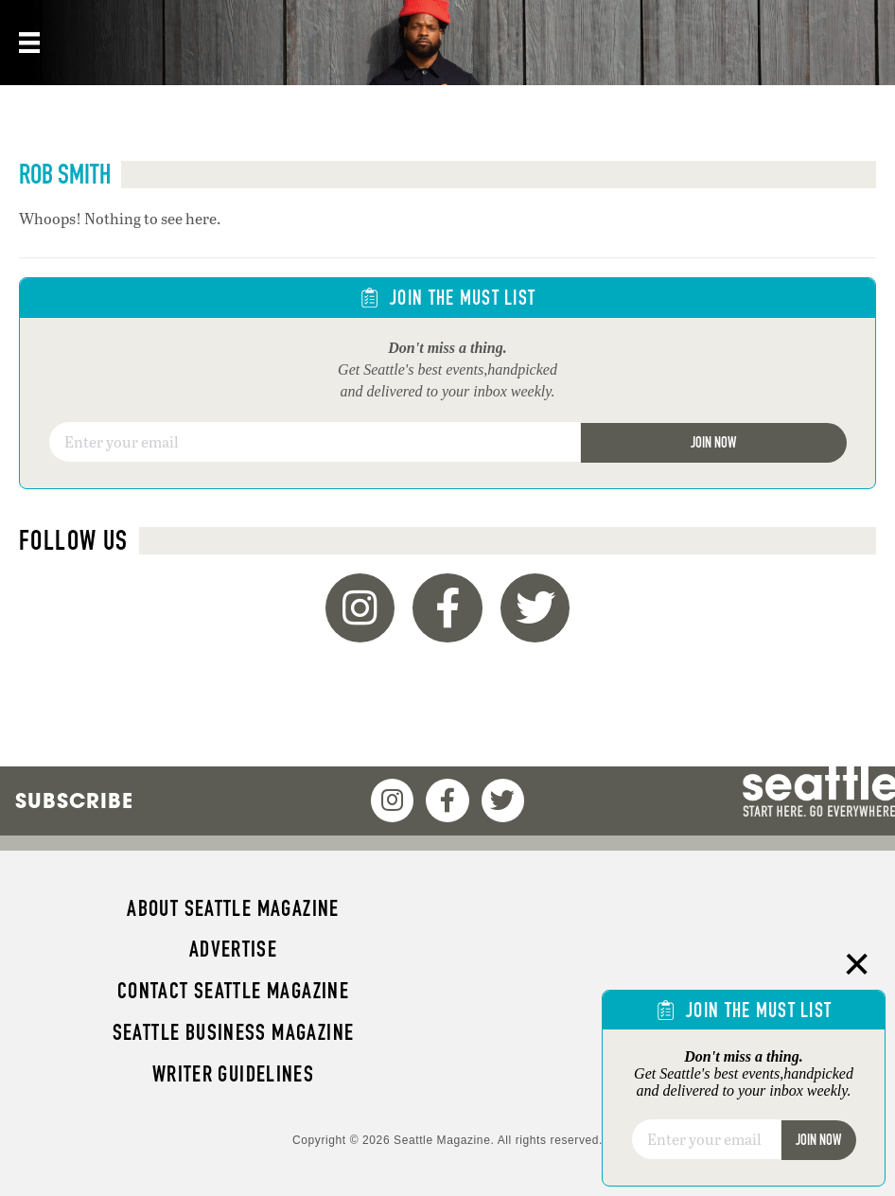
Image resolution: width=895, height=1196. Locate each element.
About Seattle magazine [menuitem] (233, 908)
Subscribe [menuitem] (74, 800)
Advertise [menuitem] (233, 949)
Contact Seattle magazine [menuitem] (233, 990)
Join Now (713, 442)
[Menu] (27, 42)
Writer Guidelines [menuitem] (233, 1074)
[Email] (314, 442)
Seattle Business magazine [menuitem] (234, 1032)
